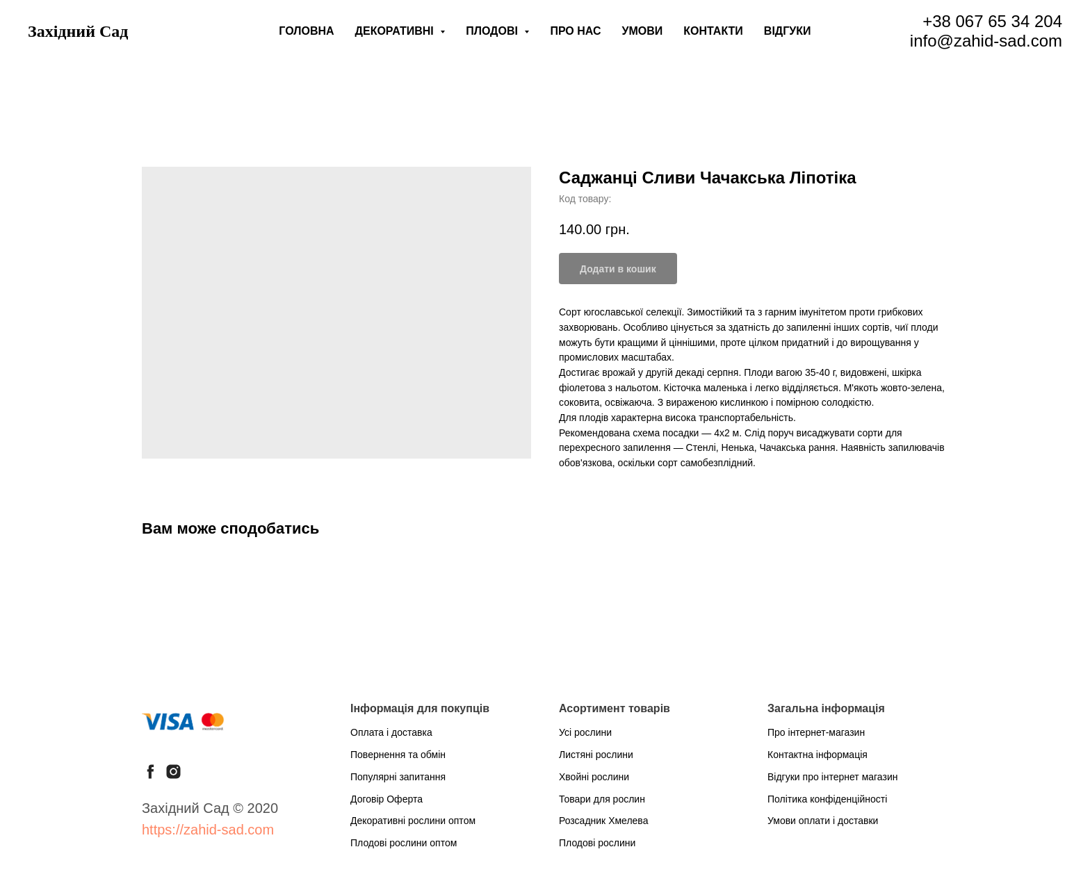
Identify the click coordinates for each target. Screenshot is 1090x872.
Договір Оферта (386, 799)
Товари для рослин (602, 799)
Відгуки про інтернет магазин (832, 776)
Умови (642, 31)
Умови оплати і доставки (822, 820)
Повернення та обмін (398, 754)
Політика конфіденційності (827, 799)
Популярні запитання (398, 776)
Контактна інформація (817, 754)
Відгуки (787, 31)
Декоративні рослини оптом (412, 820)
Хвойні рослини (594, 776)
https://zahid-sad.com (208, 829)
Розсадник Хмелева (603, 820)
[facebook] (150, 771)
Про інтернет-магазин (816, 732)
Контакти (713, 31)
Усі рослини (585, 732)
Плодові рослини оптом (403, 842)
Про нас (575, 31)
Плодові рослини (597, 842)
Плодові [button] (493, 31)
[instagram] (173, 771)
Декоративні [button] (396, 31)
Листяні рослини (596, 754)
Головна (306, 31)
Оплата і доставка (391, 732)
